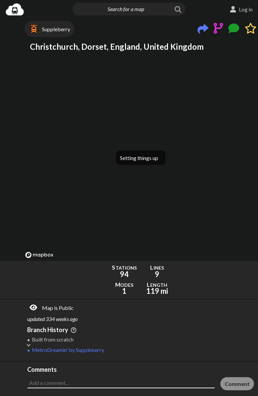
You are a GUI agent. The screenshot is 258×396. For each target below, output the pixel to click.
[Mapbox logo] (39, 255)
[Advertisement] (140, 378)
